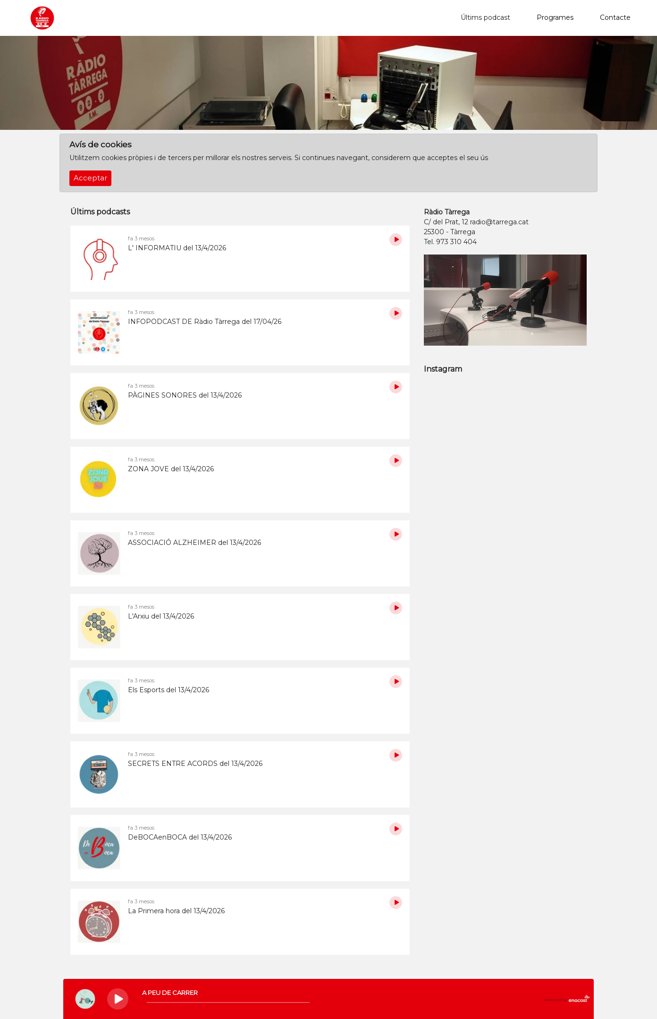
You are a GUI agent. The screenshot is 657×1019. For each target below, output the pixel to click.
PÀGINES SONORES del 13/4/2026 (185, 395)
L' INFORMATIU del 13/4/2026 (177, 248)
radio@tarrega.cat (499, 222)
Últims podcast (485, 17)
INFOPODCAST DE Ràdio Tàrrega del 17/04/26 (204, 321)
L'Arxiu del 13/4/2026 (161, 616)
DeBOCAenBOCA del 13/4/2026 (180, 837)
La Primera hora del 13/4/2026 (176, 911)
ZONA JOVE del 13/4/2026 (171, 469)
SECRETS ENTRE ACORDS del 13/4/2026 (195, 763)
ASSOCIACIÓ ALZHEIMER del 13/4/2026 (194, 542)
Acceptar (90, 178)
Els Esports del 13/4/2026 (168, 690)
